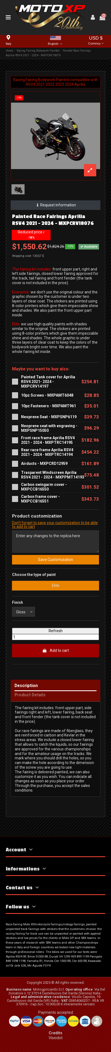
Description (26, 685)
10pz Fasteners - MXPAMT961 (48, 406)
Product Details (30, 695)
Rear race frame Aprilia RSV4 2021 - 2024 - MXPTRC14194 (47, 452)
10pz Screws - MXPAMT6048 (47, 395)
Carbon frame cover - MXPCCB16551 (40, 498)
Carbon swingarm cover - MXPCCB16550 (44, 486)
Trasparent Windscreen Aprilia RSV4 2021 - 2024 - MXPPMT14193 (52, 474)
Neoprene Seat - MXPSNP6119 (49, 417)
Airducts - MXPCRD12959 (44, 463)
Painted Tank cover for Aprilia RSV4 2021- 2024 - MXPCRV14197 (48, 381)
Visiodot (56, 1038)
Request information (55, 205)
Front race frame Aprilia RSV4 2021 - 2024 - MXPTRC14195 (48, 440)
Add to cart (55, 650)
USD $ (96, 40)
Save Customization (55, 559)
